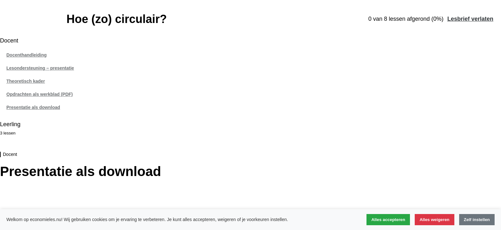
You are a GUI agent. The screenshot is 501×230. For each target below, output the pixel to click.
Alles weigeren (434, 219)
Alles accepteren (388, 219)
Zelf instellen (477, 219)
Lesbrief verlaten (470, 19)
